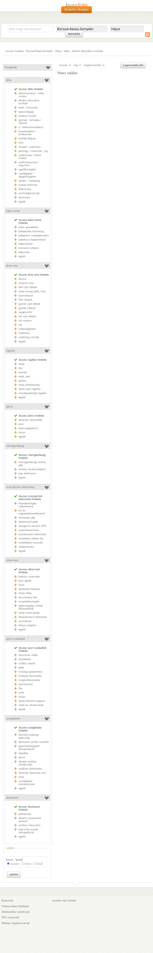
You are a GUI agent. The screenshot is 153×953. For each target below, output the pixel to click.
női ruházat (25, 320)
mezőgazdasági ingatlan (32, 393)
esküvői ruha (26, 283)
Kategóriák (11, 67)
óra (20, 324)
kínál (39, 863)
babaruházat (26, 243)
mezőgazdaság (15, 445)
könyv (22, 696)
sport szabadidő (15, 638)
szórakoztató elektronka (32, 534)
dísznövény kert (28, 597)
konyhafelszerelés (29, 601)
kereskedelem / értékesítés (27, 133)
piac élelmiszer (27, 473)
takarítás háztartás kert (32, 772)
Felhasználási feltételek (15, 906)
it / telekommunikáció (31, 127)
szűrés (14, 874)
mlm (21, 142)
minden (15, 863)
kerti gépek (25, 580)
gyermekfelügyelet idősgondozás (29, 748)
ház (21, 368)
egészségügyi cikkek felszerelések (31, 607)
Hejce (58, 51)
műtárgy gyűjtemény (30, 671)
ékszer (22, 278)
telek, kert (24, 376)
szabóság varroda (29, 337)
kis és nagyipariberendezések (32, 512)
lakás (22, 363)
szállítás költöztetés (30, 768)
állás (67, 51)
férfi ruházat (25, 299)
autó (21, 424)
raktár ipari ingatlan (29, 388)
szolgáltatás (13, 718)
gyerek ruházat (27, 308)
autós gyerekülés (28, 227)
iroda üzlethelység (29, 384)
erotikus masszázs (29, 825)
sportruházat (26, 295)
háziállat (23, 753)
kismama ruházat (28, 247)
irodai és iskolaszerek (31, 705)
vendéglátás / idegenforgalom (27, 175)
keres (28, 863)
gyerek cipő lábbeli (29, 303)
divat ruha (12, 265)
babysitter (24, 252)
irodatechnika (26, 546)
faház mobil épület (29, 612)
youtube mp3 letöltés (64, 900)
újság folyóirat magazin (32, 700)
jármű (9, 406)
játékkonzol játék (28, 521)
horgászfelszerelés (29, 680)
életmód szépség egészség (28, 736)
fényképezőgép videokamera (27, 505)
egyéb (22, 201)
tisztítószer (25, 621)
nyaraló (23, 372)
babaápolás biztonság (31, 231)
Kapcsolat (7, 900)
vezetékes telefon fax (31, 538)
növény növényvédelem (32, 469)
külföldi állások (27, 138)
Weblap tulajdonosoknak (16, 923)
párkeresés (25, 813)
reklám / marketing (29, 180)
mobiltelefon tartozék (31, 542)
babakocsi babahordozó (32, 239)
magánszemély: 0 (94, 65)
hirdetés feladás (76, 9)
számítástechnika (29, 530)
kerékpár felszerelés (30, 675)
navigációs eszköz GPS (32, 525)
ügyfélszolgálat (27, 169)
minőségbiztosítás (29, 193)
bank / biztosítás (28, 107)
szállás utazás (27, 663)
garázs (22, 380)
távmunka (24, 197)
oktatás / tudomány (30, 146)
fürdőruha (24, 333)
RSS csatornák (10, 917)
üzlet (21, 777)
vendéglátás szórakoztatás (27, 783)
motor (22, 432)
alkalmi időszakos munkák (87, 51)
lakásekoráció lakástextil (33, 617)
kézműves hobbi (28, 655)
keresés (74, 33)
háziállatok (25, 659)
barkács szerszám (29, 576)
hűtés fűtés (25, 593)
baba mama (13, 210)
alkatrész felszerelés (30, 419)
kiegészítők (25, 312)
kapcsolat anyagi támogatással (28, 831)
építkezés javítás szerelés (34, 741)
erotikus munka (27, 115)
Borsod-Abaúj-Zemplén (39, 51)
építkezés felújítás (29, 589)
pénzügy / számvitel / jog (33, 151)
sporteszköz (26, 684)
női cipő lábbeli (27, 316)
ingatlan (10, 350)
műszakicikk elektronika (20, 487)
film (21, 688)
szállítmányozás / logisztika (29, 164)
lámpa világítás (27, 625)
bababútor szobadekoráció (34, 235)
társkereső (12, 797)
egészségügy (26, 111)
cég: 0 (77, 65)
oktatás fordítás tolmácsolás (28, 763)
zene (21, 692)
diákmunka (25, 189)
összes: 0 (65, 65)
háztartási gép (27, 517)
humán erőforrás (28, 184)
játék (21, 667)
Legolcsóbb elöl (133, 65)
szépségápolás (27, 328)
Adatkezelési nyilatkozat (16, 911)
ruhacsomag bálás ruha (32, 291)
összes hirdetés (15, 51)
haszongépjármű (28, 428)
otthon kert (12, 560)
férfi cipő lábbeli (28, 287)
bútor (21, 584)
